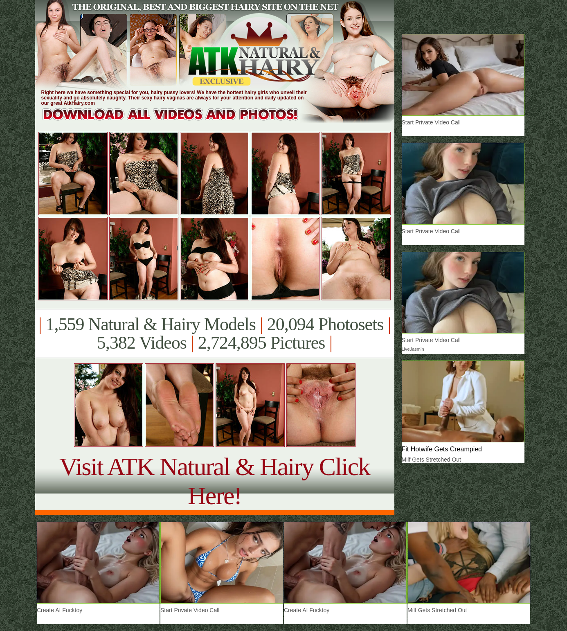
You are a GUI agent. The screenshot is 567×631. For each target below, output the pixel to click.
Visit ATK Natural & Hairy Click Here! (214, 481)
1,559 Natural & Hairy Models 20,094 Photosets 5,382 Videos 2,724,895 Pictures (214, 333)
